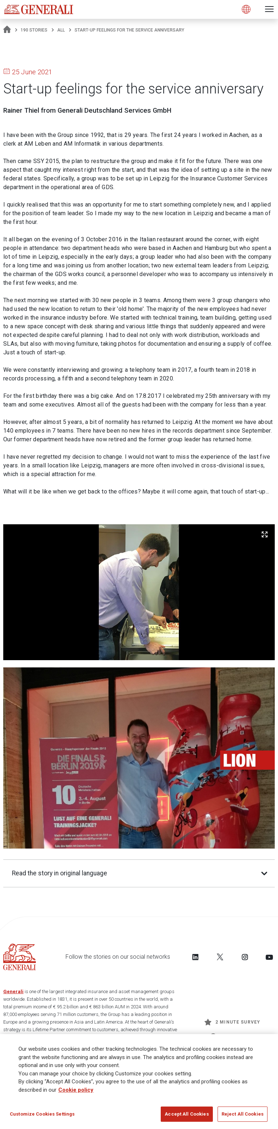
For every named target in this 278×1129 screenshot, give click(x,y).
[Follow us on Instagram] (244, 956)
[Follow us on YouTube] (269, 956)
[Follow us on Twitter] (220, 956)
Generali (13, 991)
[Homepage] (7, 30)
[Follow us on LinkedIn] (195, 956)
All (61, 30)
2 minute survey (232, 1022)
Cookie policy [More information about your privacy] (75, 1090)
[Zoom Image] (264, 534)
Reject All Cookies (243, 1115)
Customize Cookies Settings (42, 1115)
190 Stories (34, 30)
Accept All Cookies (186, 1115)
